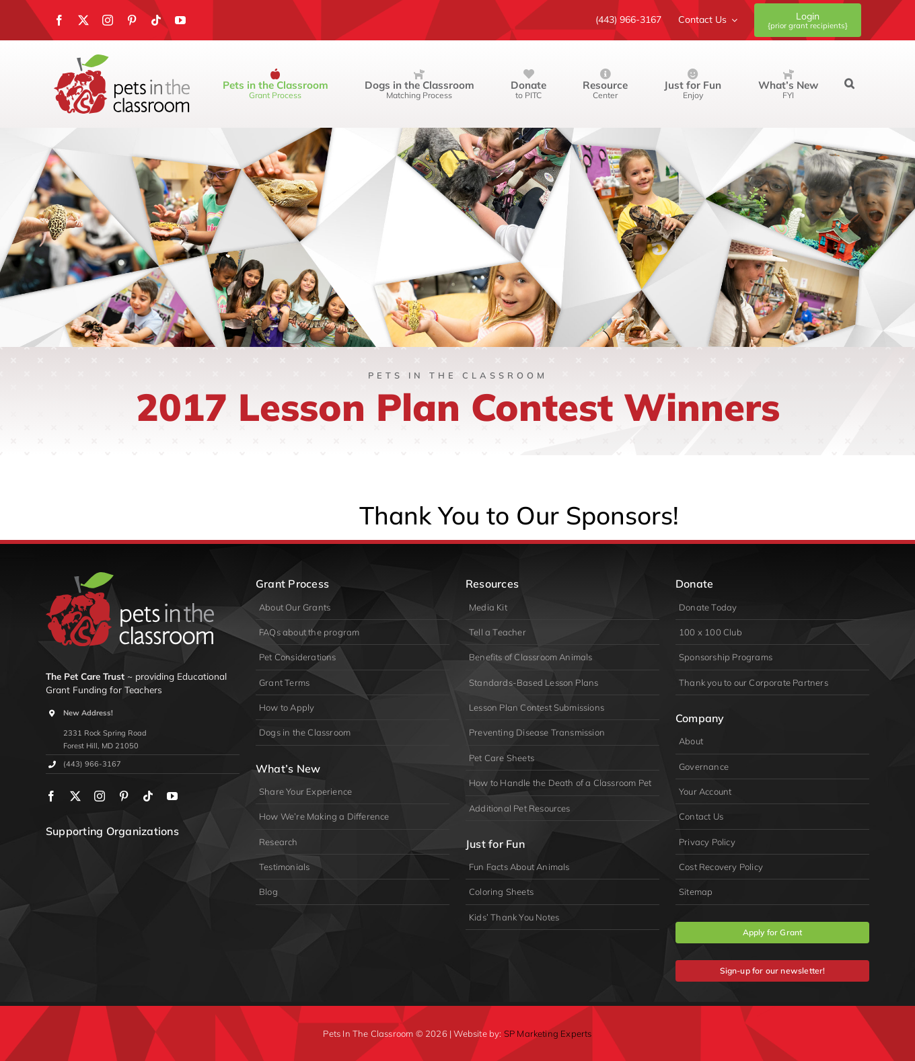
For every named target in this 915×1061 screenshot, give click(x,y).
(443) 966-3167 (92, 764)
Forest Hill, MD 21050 (101, 745)
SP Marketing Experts (548, 1033)
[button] (849, 84)
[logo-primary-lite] (130, 578)
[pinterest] (131, 20)
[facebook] (59, 20)
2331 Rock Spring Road (105, 733)
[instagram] (107, 20)
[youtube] (180, 20)
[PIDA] (117, 857)
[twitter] (83, 20)
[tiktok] (156, 20)
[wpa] (67, 857)
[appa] (167, 857)
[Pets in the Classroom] (122, 60)
